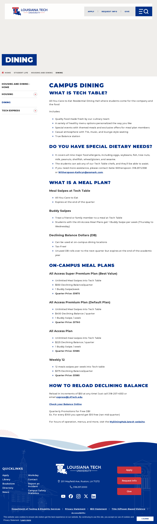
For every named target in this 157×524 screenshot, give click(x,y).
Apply (91, 11)
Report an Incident (34, 485)
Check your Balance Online (65, 404)
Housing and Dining (42, 73)
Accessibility (78, 513)
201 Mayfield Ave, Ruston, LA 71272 (80, 481)
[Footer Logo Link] (78, 469)
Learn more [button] (26, 520)
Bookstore (8, 483)
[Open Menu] (143, 11)
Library (6, 479)
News (5, 492)
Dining (6, 102)
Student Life (21, 73)
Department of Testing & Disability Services (36, 509)
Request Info (109, 11)
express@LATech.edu (69, 397)
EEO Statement (98, 509)
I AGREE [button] (145, 519)
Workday (33, 475)
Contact (33, 479)
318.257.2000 (80, 487)
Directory (7, 488)
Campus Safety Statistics (37, 492)
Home (8, 73)
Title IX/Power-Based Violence (128, 509)
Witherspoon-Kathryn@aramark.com (80, 172)
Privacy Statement (75, 509)
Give (127, 11)
